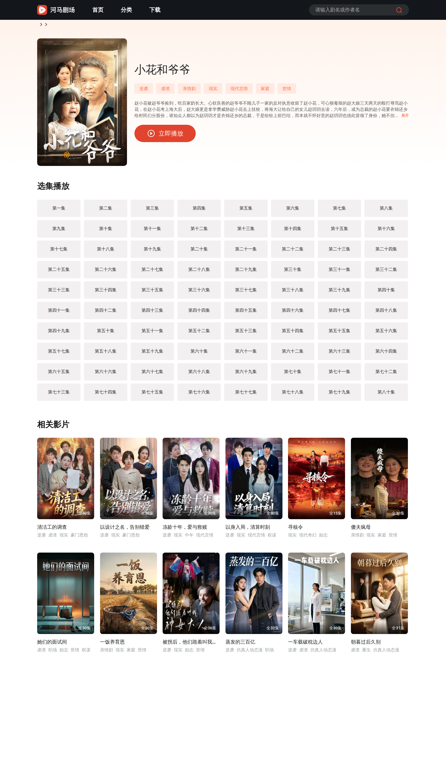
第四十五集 (246, 312)
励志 (323, 537)
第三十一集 (339, 271)
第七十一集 (339, 373)
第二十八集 (199, 271)
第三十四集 (105, 292)
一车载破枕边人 (305, 644)
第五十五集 (339, 333)
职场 (52, 652)
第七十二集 (386, 373)
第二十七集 (152, 271)
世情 (286, 91)
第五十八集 (105, 353)
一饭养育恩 (112, 644)
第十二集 (199, 230)
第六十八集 (199, 373)
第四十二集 (105, 312)
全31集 (398, 630)
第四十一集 (59, 312)
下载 (154, 10)
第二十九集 (246, 271)
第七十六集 (199, 394)
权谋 (272, 537)
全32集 (272, 630)
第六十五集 (59, 373)
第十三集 (246, 230)
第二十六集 (105, 271)
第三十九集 (339, 292)
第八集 (386, 210)
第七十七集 (246, 394)
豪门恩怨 (79, 537)
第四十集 (386, 292)
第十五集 (339, 230)
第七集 (339, 210)
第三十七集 (246, 292)
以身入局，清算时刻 (247, 529)
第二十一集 (246, 251)
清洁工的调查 (52, 529)
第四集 (199, 210)
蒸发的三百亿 (240, 644)
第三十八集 (293, 292)
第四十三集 (152, 312)
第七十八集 (293, 394)
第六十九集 (246, 373)
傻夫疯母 (361, 529)
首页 (97, 10)
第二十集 (199, 251)
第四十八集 (386, 312)
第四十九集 (59, 333)
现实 (213, 91)
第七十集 (292, 373)
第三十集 (292, 271)
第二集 (105, 210)
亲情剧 (189, 91)
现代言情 (239, 91)
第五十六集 (386, 333)
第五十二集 (199, 333)
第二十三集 (339, 251)
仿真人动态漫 (250, 652)
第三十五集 (152, 292)
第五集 (245, 210)
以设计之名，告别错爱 (125, 529)
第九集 (58, 230)
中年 (189, 537)
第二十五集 (59, 271)
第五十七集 (59, 353)
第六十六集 (105, 373)
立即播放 (165, 136)
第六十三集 (339, 353)
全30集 (84, 515)
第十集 (105, 230)
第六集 (292, 210)
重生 (366, 652)
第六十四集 (386, 353)
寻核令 (295, 529)
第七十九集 (339, 394)
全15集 (335, 515)
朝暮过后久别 (366, 644)
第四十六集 (293, 312)
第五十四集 (293, 333)
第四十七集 (339, 312)
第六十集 (199, 353)
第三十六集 (199, 292)
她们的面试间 (52, 644)
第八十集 (386, 394)
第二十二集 (293, 251)
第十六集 (386, 230)
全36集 (210, 630)
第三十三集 (59, 292)
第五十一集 (152, 333)
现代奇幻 (308, 537)
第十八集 (105, 251)
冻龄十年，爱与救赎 (185, 529)
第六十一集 (246, 353)
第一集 (58, 210)
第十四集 (292, 230)
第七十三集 (59, 394)
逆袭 (58, 25)
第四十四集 (199, 312)
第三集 (152, 210)
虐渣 (165, 91)
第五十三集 (246, 333)
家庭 (265, 91)
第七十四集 (105, 394)
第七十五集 (152, 394)
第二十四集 (386, 251)
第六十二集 (293, 353)
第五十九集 (152, 353)
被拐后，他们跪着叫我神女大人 (191, 644)
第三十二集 (386, 271)
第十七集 (59, 251)
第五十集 (105, 333)
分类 (126, 10)
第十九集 (152, 251)
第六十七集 (152, 373)
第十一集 (152, 230)
